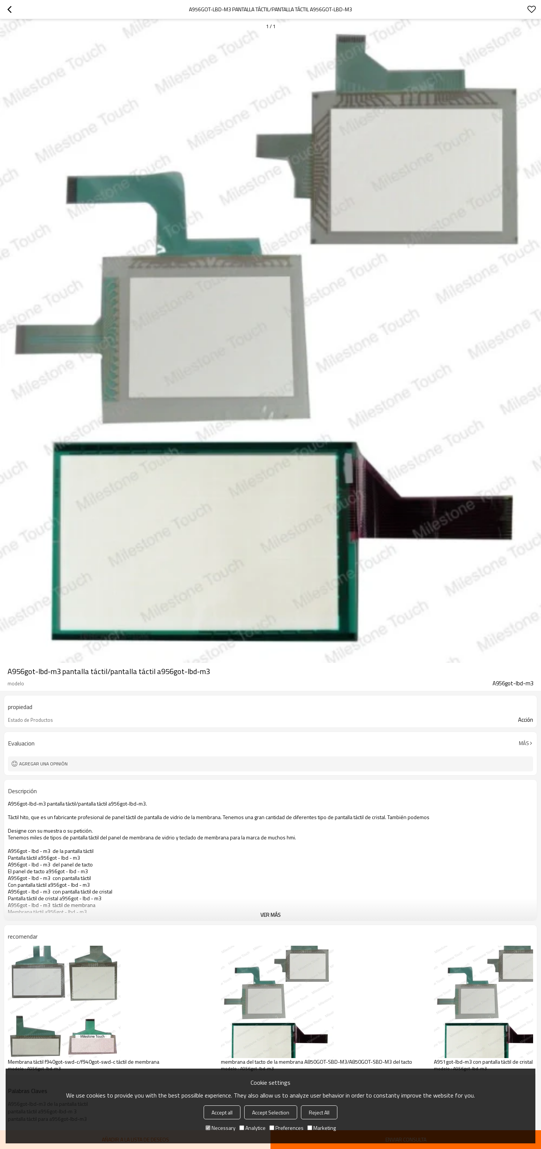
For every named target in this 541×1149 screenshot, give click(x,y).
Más (524, 743)
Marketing (321, 1128)
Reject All (319, 1112)
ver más (270, 915)
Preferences (286, 1128)
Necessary (221, 1128)
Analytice (252, 1128)
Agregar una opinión (43, 763)
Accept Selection (270, 1112)
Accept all (222, 1112)
